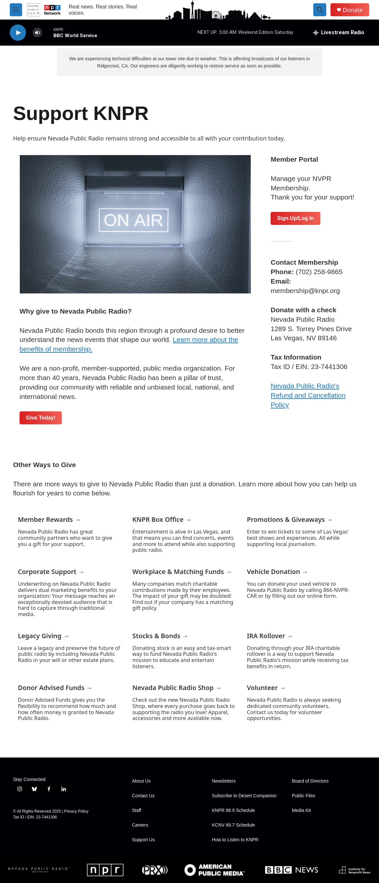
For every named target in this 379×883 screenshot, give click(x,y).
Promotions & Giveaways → (290, 519)
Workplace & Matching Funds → (182, 571)
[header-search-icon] (319, 9)
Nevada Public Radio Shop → (177, 687)
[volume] (37, 32)
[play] (18, 33)
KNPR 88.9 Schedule (233, 810)
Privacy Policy (76, 811)
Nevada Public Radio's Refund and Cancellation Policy (308, 395)
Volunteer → (266, 687)
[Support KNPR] (135, 224)
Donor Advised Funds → (55, 687)
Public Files (303, 795)
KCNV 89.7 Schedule (233, 825)
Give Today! (40, 417)
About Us (141, 781)
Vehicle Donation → (277, 571)
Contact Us (143, 795)
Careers (140, 825)
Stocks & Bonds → (161, 635)
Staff (136, 810)
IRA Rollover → (270, 635)
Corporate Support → (51, 571)
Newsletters (224, 781)
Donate (353, 10)
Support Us (143, 839)
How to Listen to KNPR (235, 839)
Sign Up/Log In (295, 218)
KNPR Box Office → (162, 519)
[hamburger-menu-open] (16, 9)
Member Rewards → (49, 519)
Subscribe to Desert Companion (244, 795)
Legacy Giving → (44, 635)
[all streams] (338, 33)
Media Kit (301, 810)
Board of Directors (310, 781)
